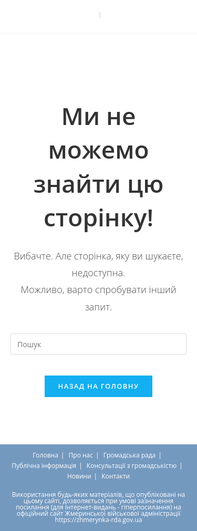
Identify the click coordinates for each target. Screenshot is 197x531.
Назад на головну (98, 386)
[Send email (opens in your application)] (98, 15)
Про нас (81, 455)
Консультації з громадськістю (132, 465)
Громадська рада (129, 455)
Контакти (115, 476)
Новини (79, 476)
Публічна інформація (44, 465)
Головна (45, 455)
